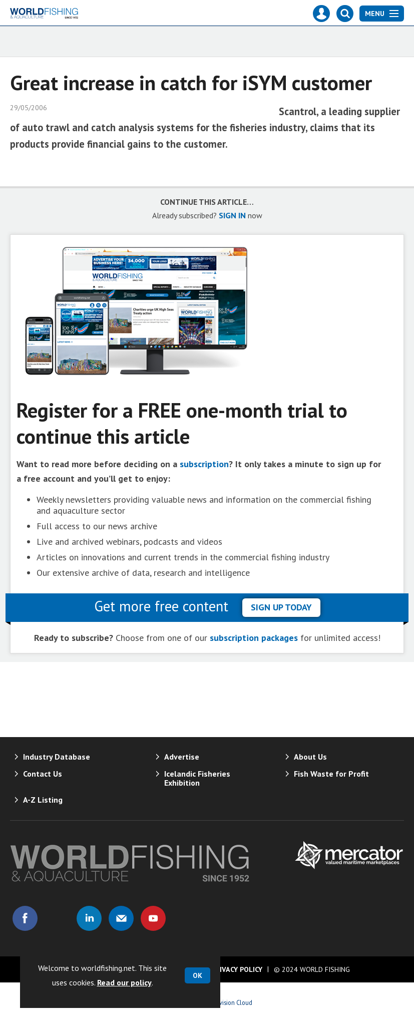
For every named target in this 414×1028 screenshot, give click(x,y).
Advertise (181, 757)
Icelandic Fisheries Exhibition (197, 778)
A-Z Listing (43, 800)
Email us (121, 918)
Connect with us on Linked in (89, 918)
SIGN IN (232, 215)
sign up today (281, 607)
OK (197, 975)
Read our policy (124, 982)
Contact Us (42, 774)
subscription (204, 464)
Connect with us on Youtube (153, 918)
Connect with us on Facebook (25, 918)
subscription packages (254, 637)
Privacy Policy (236, 969)
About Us (310, 757)
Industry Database (56, 757)
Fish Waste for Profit (331, 774)
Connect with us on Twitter (57, 918)
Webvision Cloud (230, 1002)
